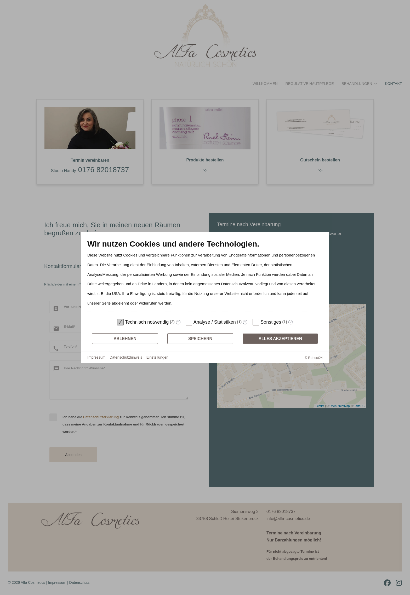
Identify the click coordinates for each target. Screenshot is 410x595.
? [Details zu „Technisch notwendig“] (178, 322)
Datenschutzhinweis (126, 357)
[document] (205, 277)
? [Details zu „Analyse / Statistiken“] (245, 322)
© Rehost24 (314, 358)
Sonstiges (270, 322)
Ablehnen (124, 338)
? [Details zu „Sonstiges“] (291, 322)
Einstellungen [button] (157, 357)
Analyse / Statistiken (214, 322)
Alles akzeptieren (280, 338)
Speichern (200, 338)
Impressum (96, 357)
